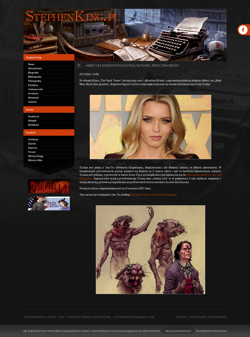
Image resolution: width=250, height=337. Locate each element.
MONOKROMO (217, 317)
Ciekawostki (35, 89)
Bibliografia (34, 76)
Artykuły (33, 93)
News (31, 64)
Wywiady (33, 97)
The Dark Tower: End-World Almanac (153, 194)
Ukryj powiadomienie (178, 330)
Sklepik (32, 120)
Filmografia (34, 80)
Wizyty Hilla (35, 160)
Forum (32, 151)
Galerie (32, 101)
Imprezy (32, 147)
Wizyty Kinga (35, 155)
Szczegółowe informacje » (211, 330)
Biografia (33, 72)
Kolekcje (33, 139)
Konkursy (33, 116)
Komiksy (33, 85)
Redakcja (33, 124)
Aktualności (35, 68)
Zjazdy (32, 143)
